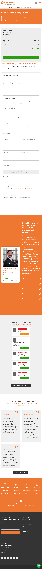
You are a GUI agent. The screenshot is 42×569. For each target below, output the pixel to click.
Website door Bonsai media (28, 566)
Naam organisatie (7, 133)
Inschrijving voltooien (21, 58)
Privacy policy (4, 554)
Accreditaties (4, 548)
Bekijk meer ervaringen (21, 472)
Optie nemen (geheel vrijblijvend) (12, 83)
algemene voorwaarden (18, 188)
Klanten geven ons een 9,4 (10, 280)
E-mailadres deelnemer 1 (9, 108)
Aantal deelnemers (7, 91)
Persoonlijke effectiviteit (27, 528)
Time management (26, 519)
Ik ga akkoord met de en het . (18, 188)
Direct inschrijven (8, 82)
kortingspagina (34, 256)
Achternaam (24, 127)
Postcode (5, 152)
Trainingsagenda (18, 7)
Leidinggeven (25, 531)
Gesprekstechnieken (26, 524)
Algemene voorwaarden (6, 545)
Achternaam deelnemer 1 (27, 102)
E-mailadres (6, 140)
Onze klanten (4, 550)
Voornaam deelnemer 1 (8, 102)
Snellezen (24, 526)
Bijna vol (25, 334)
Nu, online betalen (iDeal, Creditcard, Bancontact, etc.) (17, 197)
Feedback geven (25, 522)
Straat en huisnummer (8, 146)
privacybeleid (29, 188)
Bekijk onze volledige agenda (21, 385)
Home (10, 7)
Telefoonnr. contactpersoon (28, 140)
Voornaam (5, 127)
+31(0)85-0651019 (8, 272)
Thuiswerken (25, 534)
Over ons (3, 552)
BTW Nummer (6, 165)
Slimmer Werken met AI (27, 521)
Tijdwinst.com (16, 566)
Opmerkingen (6, 176)
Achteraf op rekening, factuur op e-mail (13, 195)
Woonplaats (24, 152)
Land (4, 159)
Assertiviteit (24, 533)
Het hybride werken (26, 529)
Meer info (24, 347)
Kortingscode (6, 114)
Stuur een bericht (9, 275)
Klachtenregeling (5, 547)
